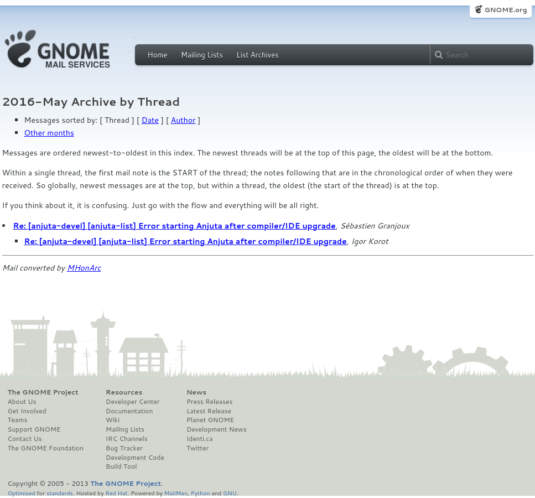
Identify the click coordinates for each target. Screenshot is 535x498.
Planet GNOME (210, 420)
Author (183, 120)
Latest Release (208, 411)
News (196, 392)
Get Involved (27, 411)
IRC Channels (127, 438)
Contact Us (25, 438)
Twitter (197, 448)
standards (59, 493)
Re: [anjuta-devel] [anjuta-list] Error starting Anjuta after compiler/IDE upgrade (174, 225)
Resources (124, 392)
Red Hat (116, 493)
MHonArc (84, 267)
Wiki (113, 420)
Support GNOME (34, 429)
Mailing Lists (202, 55)
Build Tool (121, 466)
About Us (22, 401)
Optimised (21, 493)
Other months (49, 132)
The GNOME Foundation (46, 448)
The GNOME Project (43, 392)
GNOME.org (505, 9)
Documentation (129, 411)
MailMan (176, 493)
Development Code (135, 457)
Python (200, 493)
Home (158, 55)
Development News (216, 429)
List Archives (257, 55)
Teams (18, 420)
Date (150, 120)
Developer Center (132, 401)
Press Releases (209, 401)
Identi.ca (199, 438)
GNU (230, 493)
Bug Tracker (124, 448)
